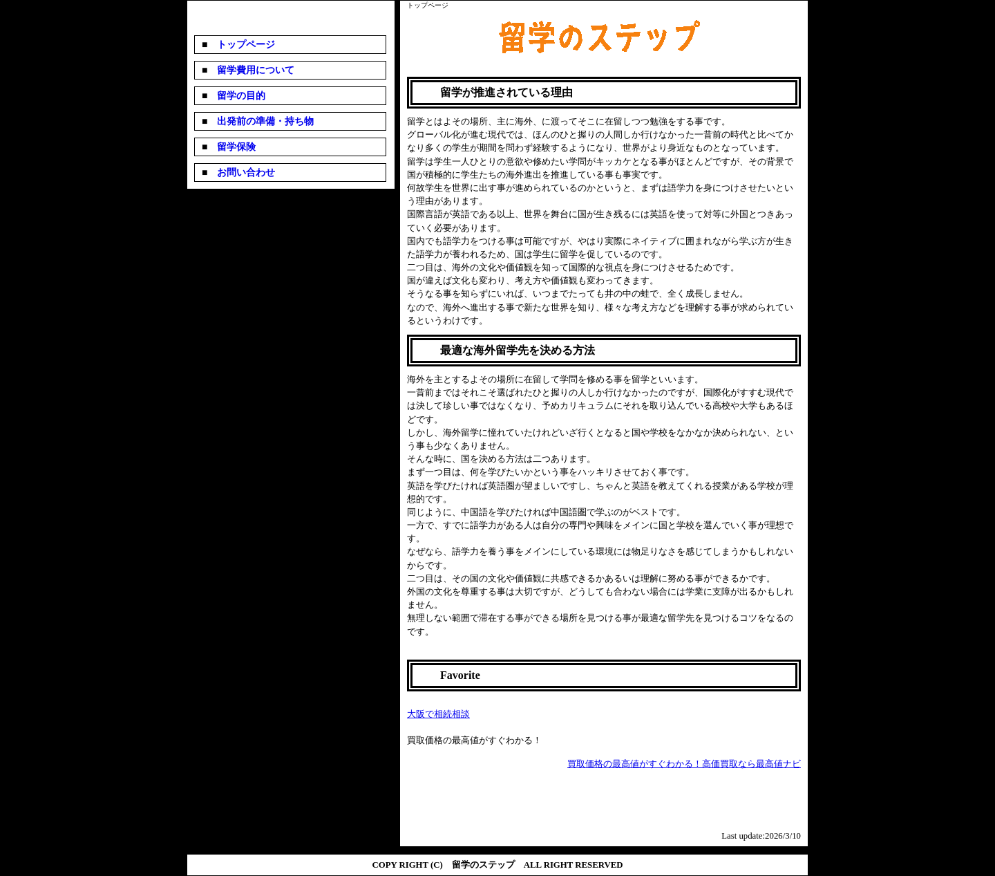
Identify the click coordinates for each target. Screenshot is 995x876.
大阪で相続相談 (438, 714)
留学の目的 (236, 96)
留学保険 (231, 147)
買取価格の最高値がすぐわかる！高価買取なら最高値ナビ (684, 764)
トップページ (241, 44)
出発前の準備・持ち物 (260, 121)
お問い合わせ (241, 172)
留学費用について (250, 70)
